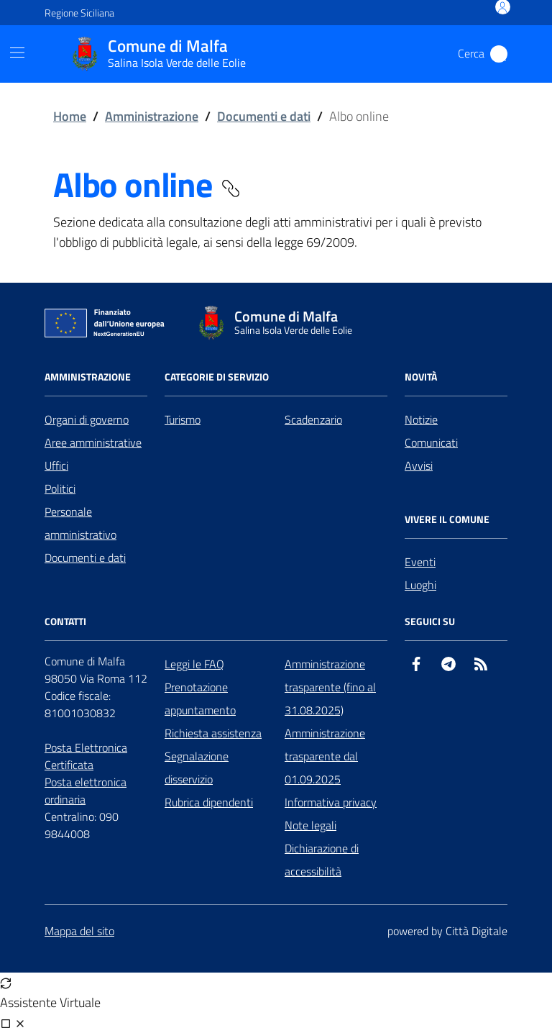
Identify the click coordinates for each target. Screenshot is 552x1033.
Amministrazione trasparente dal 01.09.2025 (325, 756)
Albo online (147, 184)
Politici (60, 488)
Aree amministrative (93, 442)
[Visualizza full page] (6, 1023)
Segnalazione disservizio (197, 767)
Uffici (56, 465)
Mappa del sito (79, 930)
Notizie (421, 419)
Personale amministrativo (80, 523)
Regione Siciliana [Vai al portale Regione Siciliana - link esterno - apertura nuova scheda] (79, 12)
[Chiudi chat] (20, 1023)
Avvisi (419, 465)
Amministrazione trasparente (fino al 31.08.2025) (330, 687)
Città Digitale (476, 930)
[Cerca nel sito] (498, 54)
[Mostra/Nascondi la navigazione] (17, 52)
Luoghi (420, 584)
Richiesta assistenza (213, 733)
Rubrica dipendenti (209, 802)
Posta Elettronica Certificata (86, 756)
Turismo (183, 419)
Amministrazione (151, 116)
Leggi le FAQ (194, 664)
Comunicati (431, 442)
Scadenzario (313, 419)
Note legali (310, 825)
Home (69, 116)
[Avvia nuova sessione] (6, 983)
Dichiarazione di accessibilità (322, 859)
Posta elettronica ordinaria (85, 790)
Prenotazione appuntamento (200, 698)
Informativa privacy (331, 802)
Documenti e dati (263, 116)
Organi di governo (87, 419)
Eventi (420, 561)
